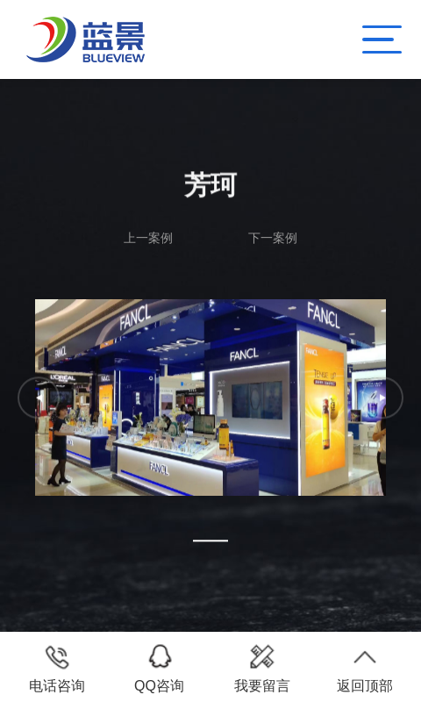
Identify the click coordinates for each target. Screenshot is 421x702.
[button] (210, 540)
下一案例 (272, 238)
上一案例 (148, 238)
